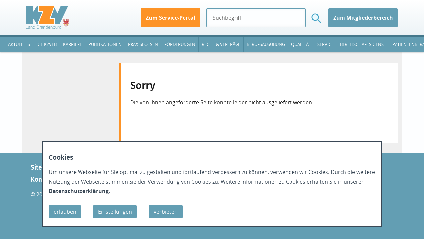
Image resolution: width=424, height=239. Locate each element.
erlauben (65, 211)
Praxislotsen (143, 44)
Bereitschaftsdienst (363, 44)
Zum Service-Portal (170, 17)
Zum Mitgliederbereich (363, 17)
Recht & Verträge (221, 44)
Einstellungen (115, 211)
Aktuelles (19, 44)
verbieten (166, 211)
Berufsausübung (266, 44)
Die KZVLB (46, 44)
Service (325, 44)
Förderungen (179, 44)
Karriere (72, 44)
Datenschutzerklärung (79, 191)
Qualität (301, 44)
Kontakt (42, 179)
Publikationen (105, 44)
